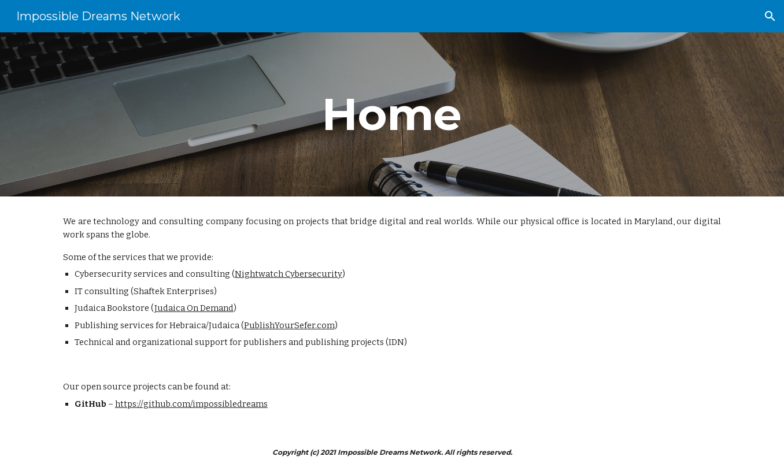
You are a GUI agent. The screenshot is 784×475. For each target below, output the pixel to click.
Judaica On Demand (194, 308)
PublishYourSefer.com (289, 325)
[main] (392, 114)
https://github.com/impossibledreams (191, 404)
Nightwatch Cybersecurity (288, 274)
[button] (770, 16)
